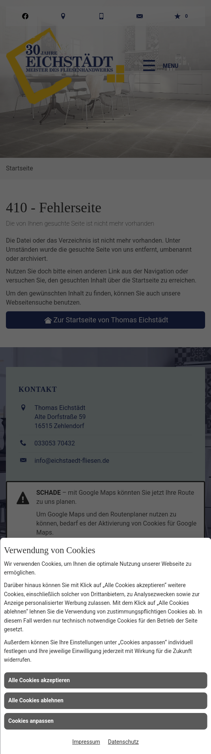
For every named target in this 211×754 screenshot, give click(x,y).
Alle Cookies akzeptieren (39, 680)
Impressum (86, 742)
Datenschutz (123, 742)
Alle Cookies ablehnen (35, 700)
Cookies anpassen (31, 721)
